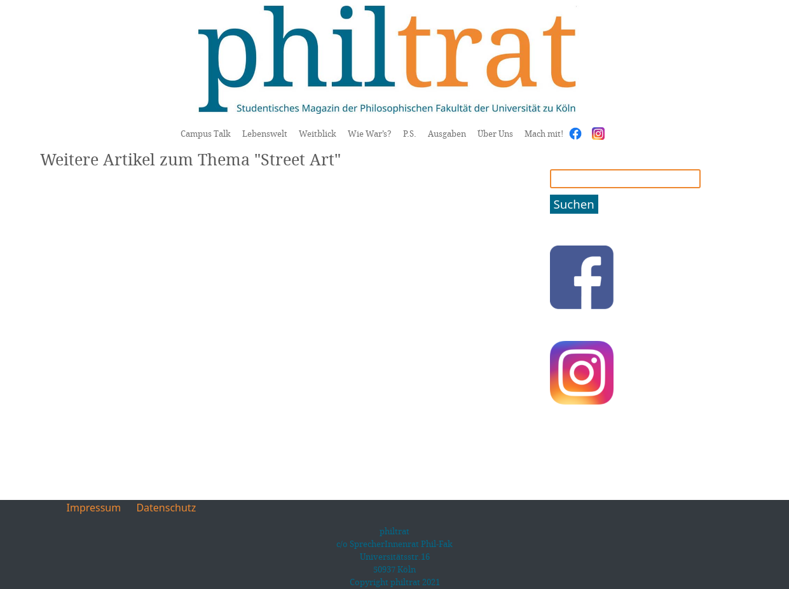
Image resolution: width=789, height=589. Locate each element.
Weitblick (317, 133)
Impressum (94, 508)
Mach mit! (544, 133)
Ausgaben (447, 133)
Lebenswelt (264, 133)
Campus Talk (206, 133)
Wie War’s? (370, 133)
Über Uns (495, 133)
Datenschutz (166, 508)
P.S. (409, 133)
